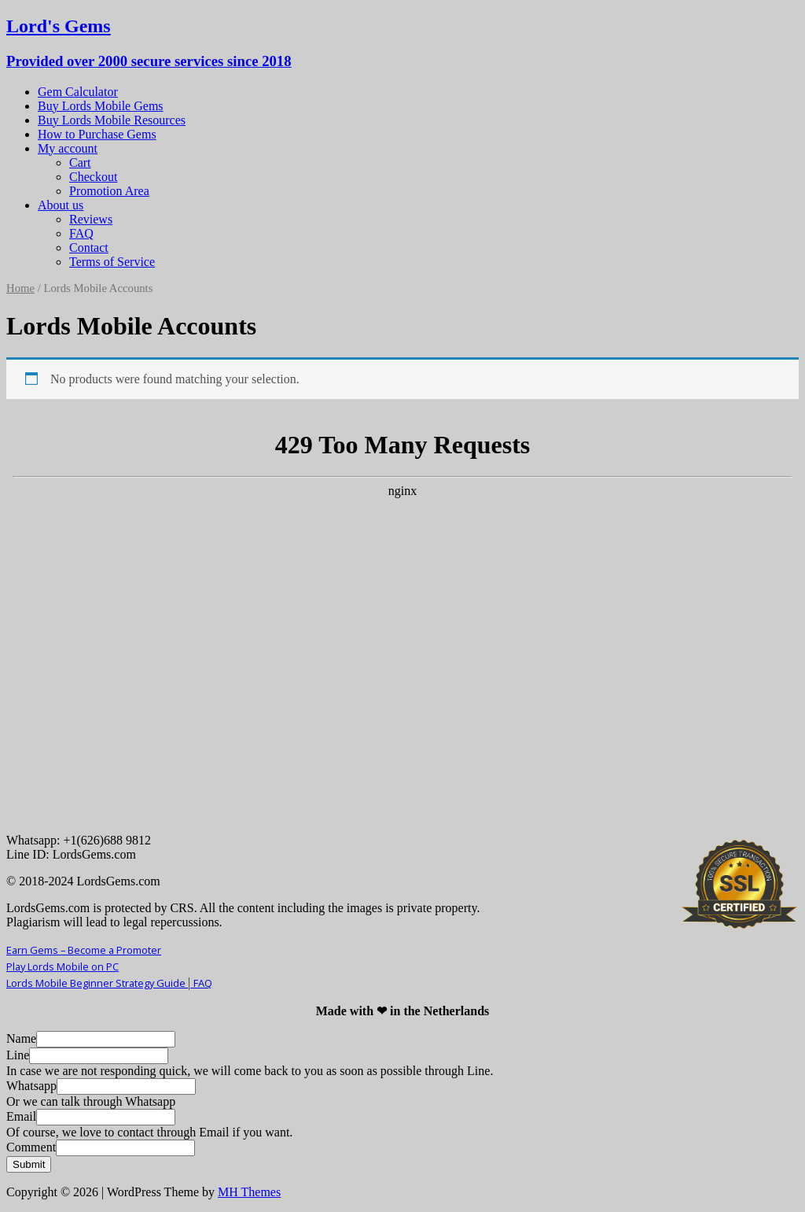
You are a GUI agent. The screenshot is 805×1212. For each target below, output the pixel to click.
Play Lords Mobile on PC (62, 966)
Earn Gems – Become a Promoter (83, 950)
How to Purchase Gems (97, 134)
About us (60, 205)
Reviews (90, 219)
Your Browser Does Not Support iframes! (402, 621)
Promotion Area (109, 191)
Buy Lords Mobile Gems (101, 106)
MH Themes (249, 1192)
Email (21, 1116)
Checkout (93, 176)
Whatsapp (31, 1085)
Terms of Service (112, 261)
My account (67, 148)
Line (17, 1055)
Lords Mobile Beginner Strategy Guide (99, 983)
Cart (80, 162)
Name (21, 1038)
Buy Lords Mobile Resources (112, 120)
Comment (31, 1147)
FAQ (81, 233)
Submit (29, 1164)
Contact (88, 247)
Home (20, 288)
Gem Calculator (78, 91)
